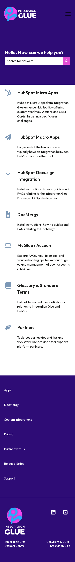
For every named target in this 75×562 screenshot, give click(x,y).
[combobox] (34, 61)
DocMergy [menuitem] (11, 405)
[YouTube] (65, 512)
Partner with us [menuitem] (14, 449)
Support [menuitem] (9, 478)
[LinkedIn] (53, 512)
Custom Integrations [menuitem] (18, 419)
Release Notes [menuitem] (14, 464)
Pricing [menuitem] (8, 434)
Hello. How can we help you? (34, 52)
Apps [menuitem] (7, 390)
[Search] (66, 61)
